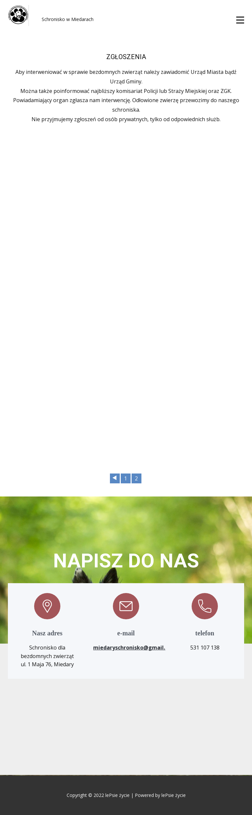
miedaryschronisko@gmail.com (134, 647)
